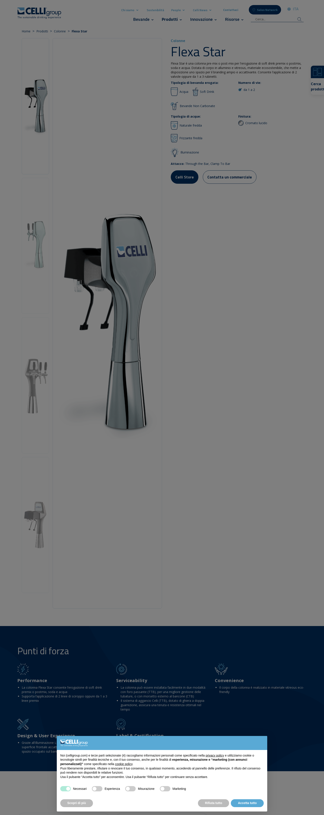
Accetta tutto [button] (247, 803)
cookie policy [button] (123, 764)
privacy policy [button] (215, 755)
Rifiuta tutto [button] (213, 803)
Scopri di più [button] (76, 803)
